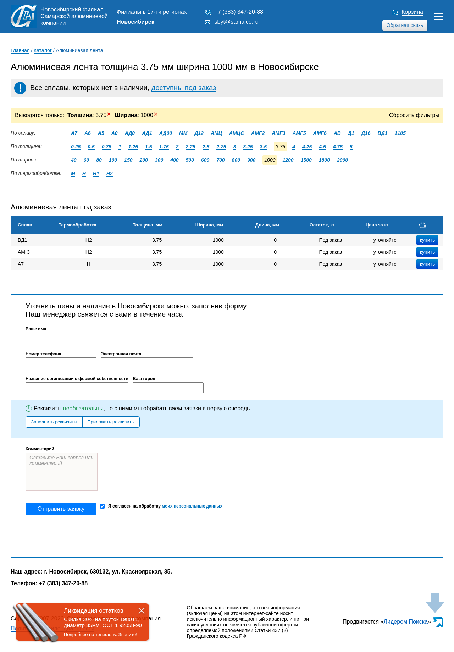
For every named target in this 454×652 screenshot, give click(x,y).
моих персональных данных (192, 506)
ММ (183, 133)
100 (113, 160)
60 (86, 160)
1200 (287, 160)
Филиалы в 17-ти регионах (152, 12)
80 (99, 160)
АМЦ (216, 133)
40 (74, 160)
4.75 (338, 146)
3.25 (248, 146)
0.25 (76, 146)
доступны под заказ (183, 88)
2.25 (190, 146)
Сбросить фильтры (414, 115)
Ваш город (144, 378)
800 (236, 160)
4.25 (307, 146)
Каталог (43, 50)
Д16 (366, 133)
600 (205, 160)
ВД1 (383, 133)
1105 (400, 133)
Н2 (109, 173)
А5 (101, 133)
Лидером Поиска (406, 622)
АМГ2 (258, 133)
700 (220, 160)
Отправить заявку (61, 509)
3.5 (263, 146)
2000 (342, 160)
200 (143, 160)
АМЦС (236, 133)
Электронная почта (121, 353)
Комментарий (40, 448)
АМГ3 (278, 133)
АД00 (165, 133)
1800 (324, 160)
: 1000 (136, 115)
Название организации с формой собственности (77, 378)
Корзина (412, 12)
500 (190, 160)
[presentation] (79, 536)
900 (251, 160)
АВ (337, 133)
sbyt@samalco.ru (237, 22)
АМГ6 (320, 133)
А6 (87, 133)
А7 (74, 133)
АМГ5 (299, 133)
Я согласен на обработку (161, 506)
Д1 (351, 133)
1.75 (163, 146)
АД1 (147, 133)
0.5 (91, 146)
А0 (114, 133)
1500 (306, 160)
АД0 (130, 133)
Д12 (199, 133)
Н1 (96, 173)
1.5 (148, 146)
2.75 (221, 146)
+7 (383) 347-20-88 (239, 12)
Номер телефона (43, 353)
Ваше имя (36, 329)
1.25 (133, 146)
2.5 (206, 146)
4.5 (322, 146)
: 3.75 (89, 115)
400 (174, 160)
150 (128, 160)
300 (159, 160)
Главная (20, 50)
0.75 (106, 146)
